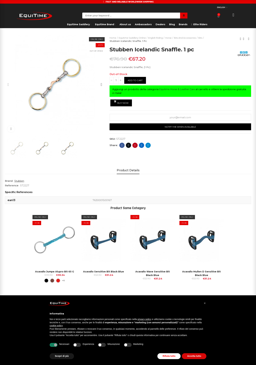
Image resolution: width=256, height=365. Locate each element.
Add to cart (136, 80)
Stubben (19, 180)
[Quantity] (116, 80)
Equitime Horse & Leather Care (178, 89)
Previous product (240, 39)
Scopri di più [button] (62, 356)
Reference (11, 185)
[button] (204, 303)
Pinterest (135, 145)
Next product (248, 39)
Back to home (244, 39)
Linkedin (141, 145)
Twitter (128, 145)
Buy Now (122, 102)
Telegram (148, 145)
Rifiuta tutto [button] (169, 356)
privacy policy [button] (144, 319)
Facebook (122, 145)
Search (183, 15)
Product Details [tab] (128, 170)
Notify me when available (180, 127)
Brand (9, 180)
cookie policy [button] (56, 325)
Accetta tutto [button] (194, 356)
